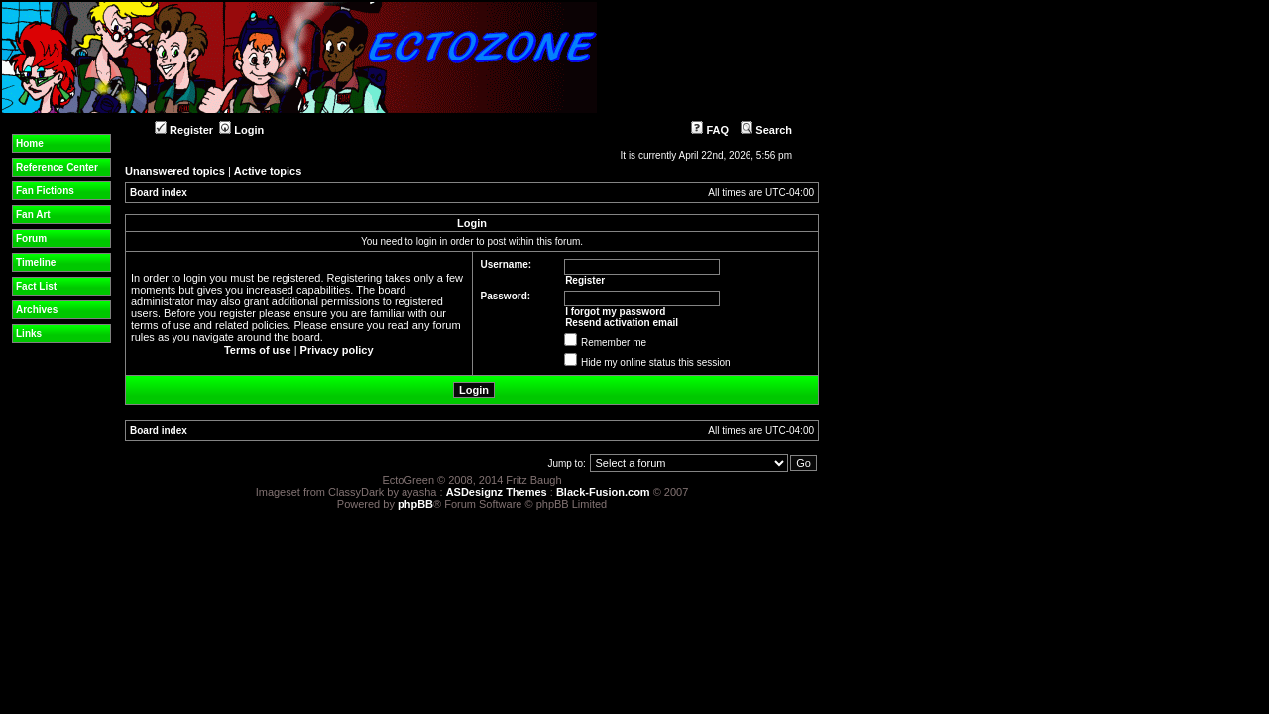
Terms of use (257, 350)
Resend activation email (621, 322)
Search (766, 130)
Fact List (36, 286)
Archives (37, 309)
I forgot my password (615, 311)
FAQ (710, 130)
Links (29, 333)
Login (241, 130)
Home (30, 143)
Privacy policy (337, 350)
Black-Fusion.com (603, 492)
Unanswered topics (175, 171)
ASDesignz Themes (496, 492)
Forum (31, 238)
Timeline (36, 262)
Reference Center (57, 167)
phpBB (415, 504)
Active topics (267, 171)
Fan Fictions (45, 190)
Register (184, 130)
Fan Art (33, 214)
